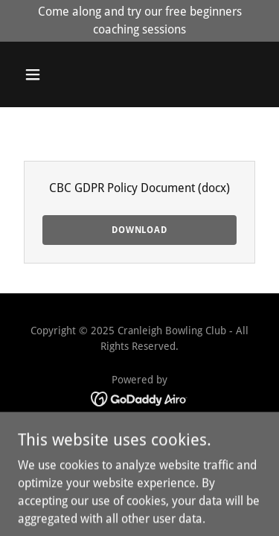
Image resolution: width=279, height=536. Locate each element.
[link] (139, 398)
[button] (36, 74)
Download (139, 230)
